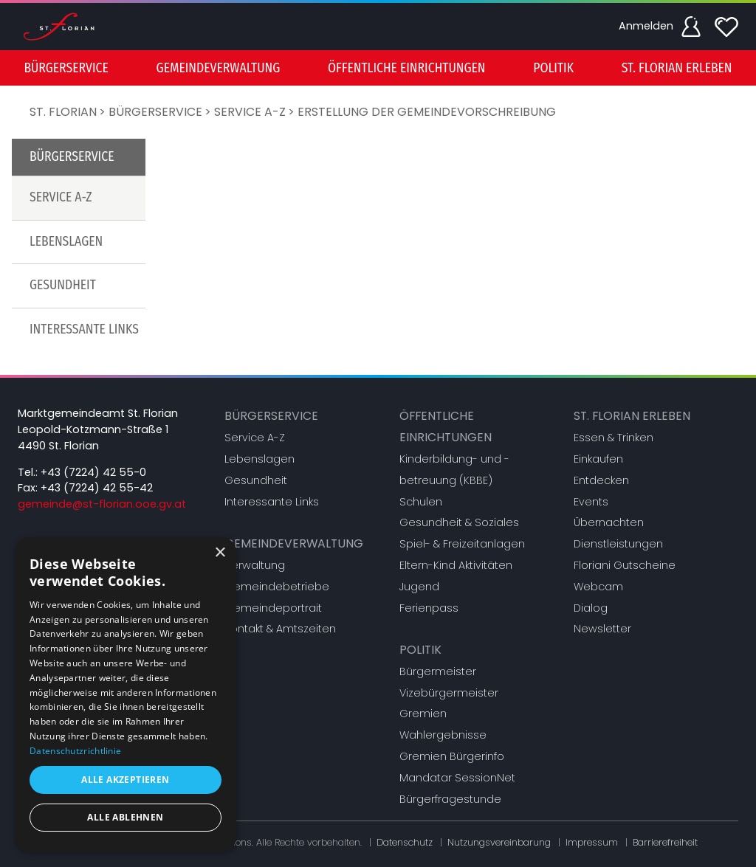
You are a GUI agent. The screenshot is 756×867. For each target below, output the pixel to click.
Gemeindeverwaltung (293, 543)
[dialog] (125, 694)
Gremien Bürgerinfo (451, 756)
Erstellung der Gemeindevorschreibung (427, 111)
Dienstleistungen (618, 543)
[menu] (378, 68)
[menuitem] (66, 68)
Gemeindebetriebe (276, 586)
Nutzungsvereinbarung (499, 842)
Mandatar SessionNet (457, 777)
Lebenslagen (66, 241)
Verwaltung (254, 565)
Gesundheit (63, 285)
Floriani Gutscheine (625, 565)
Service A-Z (250, 111)
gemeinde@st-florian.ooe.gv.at (102, 504)
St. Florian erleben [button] (677, 68)
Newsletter (602, 628)
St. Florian (63, 111)
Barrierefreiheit (665, 842)
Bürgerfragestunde (450, 799)
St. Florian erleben (632, 415)
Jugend (419, 586)
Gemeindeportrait (273, 608)
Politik (420, 649)
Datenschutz (405, 842)
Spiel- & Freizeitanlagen (462, 543)
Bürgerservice (155, 111)
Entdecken (601, 480)
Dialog (591, 608)
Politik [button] (553, 68)
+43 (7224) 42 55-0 (93, 472)
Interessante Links (84, 329)
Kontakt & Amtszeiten (280, 628)
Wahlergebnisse (443, 735)
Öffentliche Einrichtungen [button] (406, 68)
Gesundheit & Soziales (459, 522)
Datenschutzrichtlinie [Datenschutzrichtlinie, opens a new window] (75, 751)
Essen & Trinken (613, 437)
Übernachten (609, 522)
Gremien (423, 713)
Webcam (598, 586)
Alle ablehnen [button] (125, 817)
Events (591, 501)
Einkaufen (598, 459)
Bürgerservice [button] (66, 68)
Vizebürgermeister (448, 692)
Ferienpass (428, 608)
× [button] (219, 553)
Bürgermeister (437, 671)
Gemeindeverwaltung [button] (219, 68)
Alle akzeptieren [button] (125, 779)
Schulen (420, 501)
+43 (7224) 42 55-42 (97, 487)
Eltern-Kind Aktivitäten (455, 565)
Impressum (592, 842)
